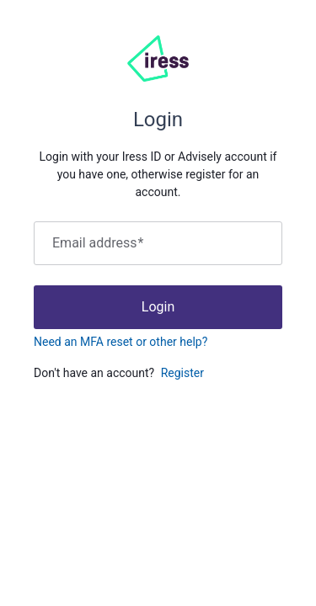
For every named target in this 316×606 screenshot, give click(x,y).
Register (182, 373)
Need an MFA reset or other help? (120, 341)
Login (158, 307)
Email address (97, 243)
